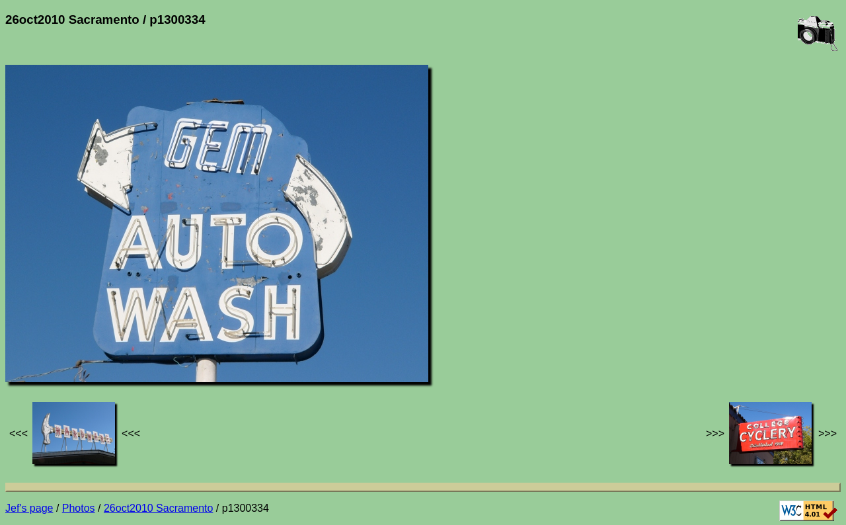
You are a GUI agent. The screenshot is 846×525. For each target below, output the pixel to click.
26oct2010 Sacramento (158, 508)
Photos (78, 508)
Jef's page (29, 508)
